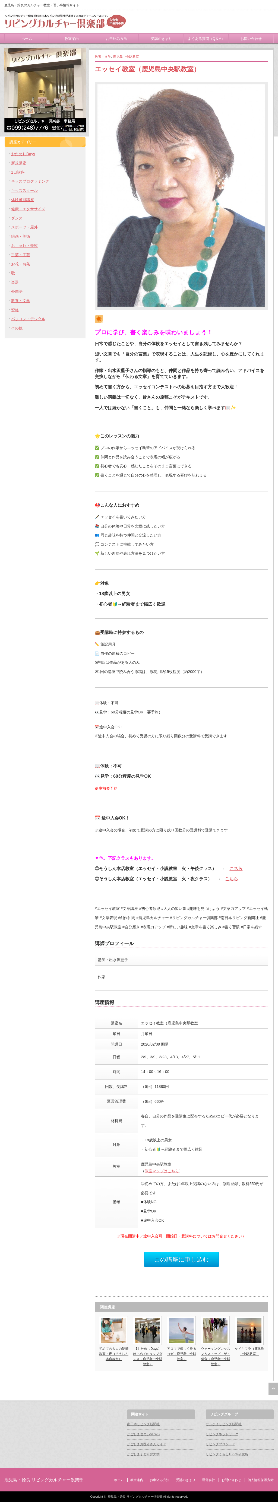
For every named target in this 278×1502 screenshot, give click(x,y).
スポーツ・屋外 (24, 227)
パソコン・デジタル (28, 319)
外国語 (17, 291)
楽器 (15, 282)
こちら (235, 868)
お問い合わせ (251, 39)
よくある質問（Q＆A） (206, 39)
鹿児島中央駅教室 (126, 57)
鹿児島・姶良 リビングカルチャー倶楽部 (44, 1480)
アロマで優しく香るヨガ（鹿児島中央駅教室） (181, 1354)
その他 (17, 328)
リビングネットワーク (222, 1434)
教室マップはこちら (162, 1171)
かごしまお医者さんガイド (146, 1444)
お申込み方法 (116, 39)
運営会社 (208, 1480)
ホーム (26, 39)
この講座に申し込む (181, 1259)
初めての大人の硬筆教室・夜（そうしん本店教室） (113, 1354)
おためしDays (23, 154)
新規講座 (18, 163)
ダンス (17, 218)
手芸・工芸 (20, 255)
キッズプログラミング (30, 181)
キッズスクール (24, 190)
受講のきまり (161, 39)
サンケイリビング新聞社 (224, 1424)
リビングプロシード (220, 1444)
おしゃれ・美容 (24, 245)
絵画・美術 (20, 236)
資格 (15, 310)
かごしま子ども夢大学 (143, 1454)
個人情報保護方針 (261, 1480)
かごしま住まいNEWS (143, 1434)
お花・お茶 (20, 264)
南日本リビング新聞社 (143, 1424)
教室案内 (72, 39)
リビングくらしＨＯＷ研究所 (227, 1454)
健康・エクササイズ (28, 209)
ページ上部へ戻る (273, 1389)
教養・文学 (103, 57)
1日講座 (18, 172)
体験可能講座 (22, 200)
